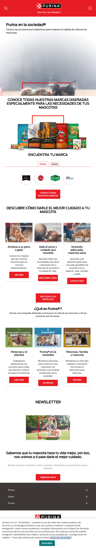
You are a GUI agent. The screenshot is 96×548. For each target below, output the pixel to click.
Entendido (47, 543)
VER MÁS (19, 275)
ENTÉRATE (48, 383)
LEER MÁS (19, 380)
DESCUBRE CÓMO (48, 278)
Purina (11, 503)
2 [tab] (49, 93)
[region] (48, 533)
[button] (90, 8)
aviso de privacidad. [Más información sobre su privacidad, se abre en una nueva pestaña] (61, 537)
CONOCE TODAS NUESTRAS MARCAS (48, 194)
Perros (43, 164)
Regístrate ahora (48, 477)
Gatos (55, 164)
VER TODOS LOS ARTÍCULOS (48, 298)
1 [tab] (47, 93)
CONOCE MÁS (77, 281)
